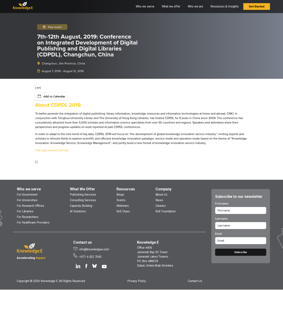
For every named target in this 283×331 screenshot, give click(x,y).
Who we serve (29, 189)
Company (163, 189)
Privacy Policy (136, 281)
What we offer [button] (171, 6)
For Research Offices (30, 206)
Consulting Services (83, 200)
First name (221, 203)
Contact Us (195, 281)
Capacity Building (81, 206)
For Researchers (27, 217)
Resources (126, 189)
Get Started (256, 6)
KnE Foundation (165, 211)
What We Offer (82, 189)
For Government (27, 194)
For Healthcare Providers (33, 222)
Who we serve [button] (145, 6)
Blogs (120, 194)
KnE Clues (123, 211)
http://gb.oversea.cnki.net (52, 150)
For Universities (27, 200)
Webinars (123, 206)
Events (121, 200)
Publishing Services (83, 194)
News (159, 200)
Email (218, 233)
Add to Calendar (51, 96)
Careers (160, 206)
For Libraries (25, 211)
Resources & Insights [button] (224, 6)
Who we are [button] (195, 6)
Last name (221, 218)
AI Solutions (78, 211)
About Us (161, 194)
